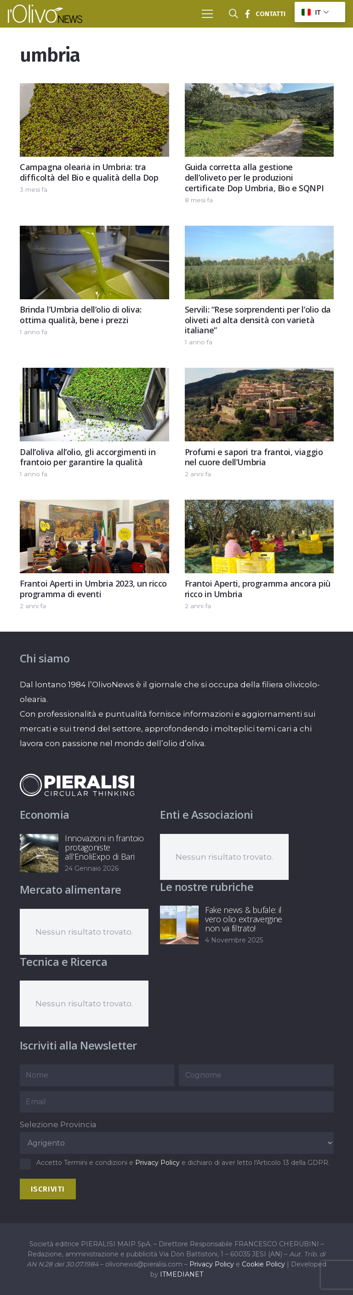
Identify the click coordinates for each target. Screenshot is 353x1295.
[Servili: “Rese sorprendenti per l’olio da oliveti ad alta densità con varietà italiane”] (259, 233)
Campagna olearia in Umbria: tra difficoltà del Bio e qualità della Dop (89, 172)
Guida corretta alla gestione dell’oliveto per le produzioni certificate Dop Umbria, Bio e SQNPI (254, 177)
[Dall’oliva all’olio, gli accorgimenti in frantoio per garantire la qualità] (94, 375)
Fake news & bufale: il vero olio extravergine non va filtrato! (243, 919)
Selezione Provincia (58, 1124)
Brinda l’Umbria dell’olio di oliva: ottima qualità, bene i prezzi (81, 314)
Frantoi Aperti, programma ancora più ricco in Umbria (257, 589)
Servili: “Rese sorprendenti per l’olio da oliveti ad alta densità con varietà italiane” (257, 320)
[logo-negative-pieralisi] (77, 785)
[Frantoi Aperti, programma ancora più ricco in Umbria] (259, 507)
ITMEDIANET (181, 1274)
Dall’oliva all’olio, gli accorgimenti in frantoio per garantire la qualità (88, 457)
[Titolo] (247, 14)
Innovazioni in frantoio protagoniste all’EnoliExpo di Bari (104, 847)
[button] (207, 13)
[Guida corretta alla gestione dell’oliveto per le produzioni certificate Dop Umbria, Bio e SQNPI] (259, 90)
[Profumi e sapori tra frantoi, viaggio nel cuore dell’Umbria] (259, 375)
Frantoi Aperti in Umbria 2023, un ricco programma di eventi (93, 589)
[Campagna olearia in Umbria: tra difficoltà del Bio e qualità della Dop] (94, 90)
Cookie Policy (263, 1264)
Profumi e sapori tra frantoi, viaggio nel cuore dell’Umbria (253, 457)
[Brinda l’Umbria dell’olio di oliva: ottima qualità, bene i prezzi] (94, 233)
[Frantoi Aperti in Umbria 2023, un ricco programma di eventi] (94, 507)
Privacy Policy (157, 1162)
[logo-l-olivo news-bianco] (45, 14)
